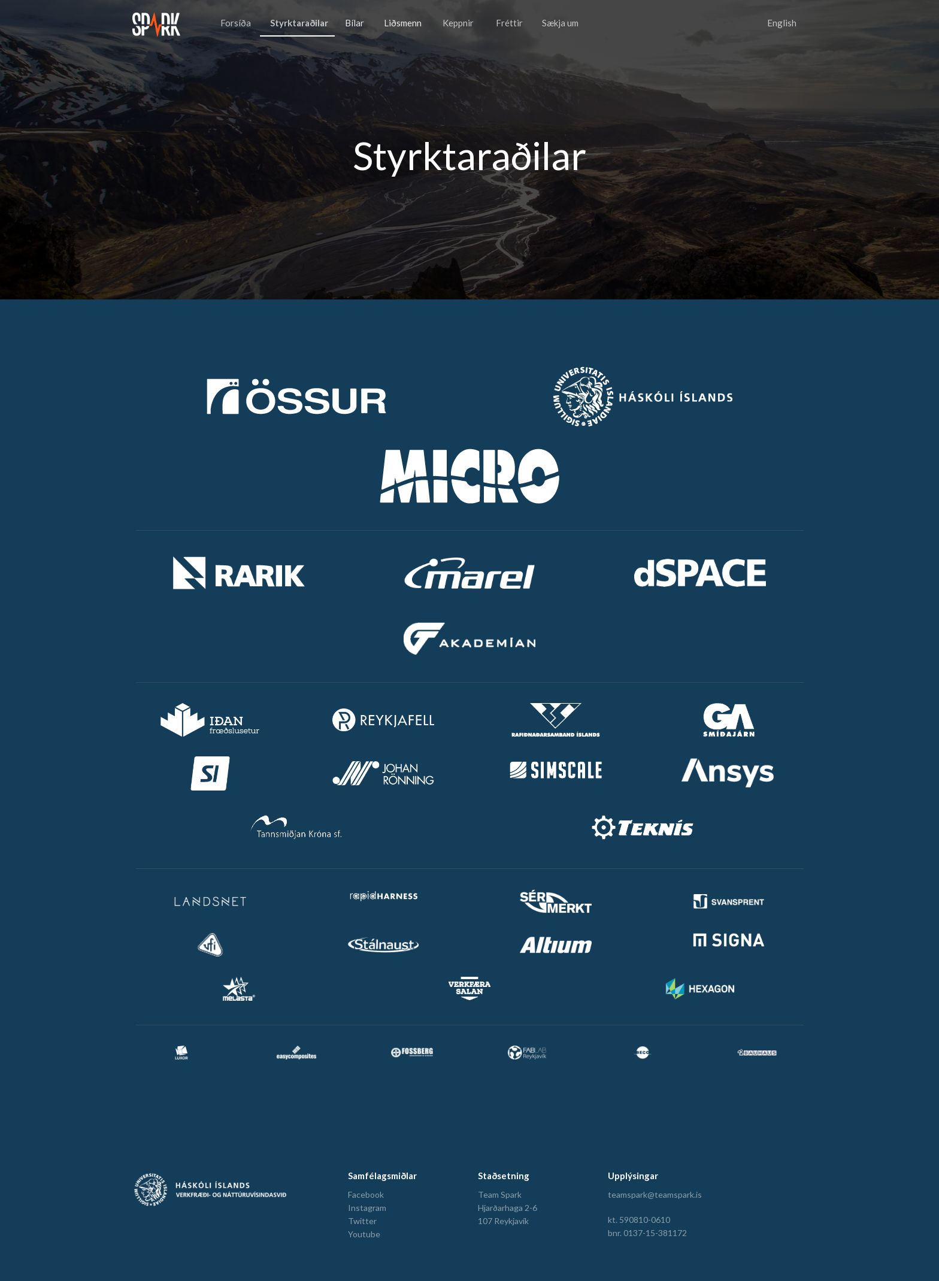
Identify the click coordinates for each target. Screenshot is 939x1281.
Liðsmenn (403, 22)
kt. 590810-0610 (639, 1220)
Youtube (364, 1234)
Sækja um (560, 22)
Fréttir (509, 22)
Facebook (366, 1195)
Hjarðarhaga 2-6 (507, 1208)
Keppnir (458, 22)
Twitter (362, 1221)
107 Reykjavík (503, 1221)
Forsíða (235, 22)
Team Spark (500, 1195)
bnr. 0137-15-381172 (647, 1233)
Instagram (367, 1208)
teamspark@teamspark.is (655, 1195)
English (781, 22)
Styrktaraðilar (299, 22)
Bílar (354, 22)
